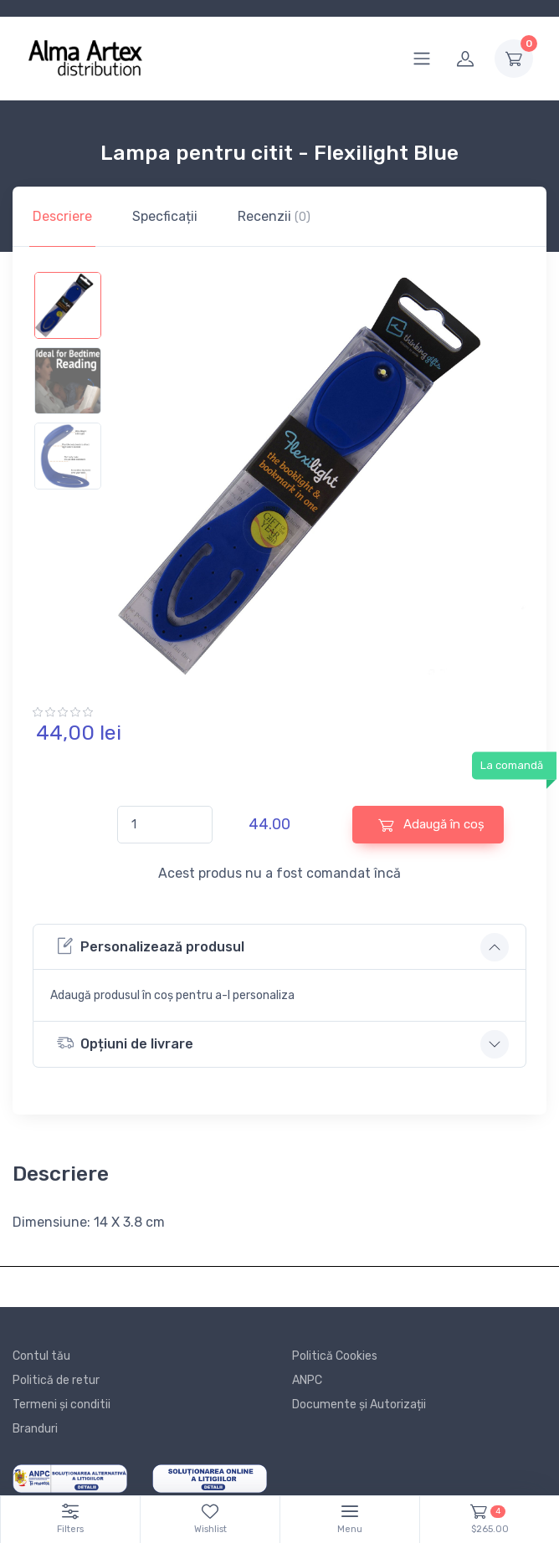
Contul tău (41, 1356)
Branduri (35, 1429)
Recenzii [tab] (274, 216)
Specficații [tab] (164, 216)
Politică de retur (56, 1380)
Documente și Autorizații (359, 1404)
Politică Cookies (334, 1356)
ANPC (307, 1380)
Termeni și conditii (61, 1404)
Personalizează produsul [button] (150, 946)
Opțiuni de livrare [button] (125, 1043)
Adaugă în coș (431, 825)
